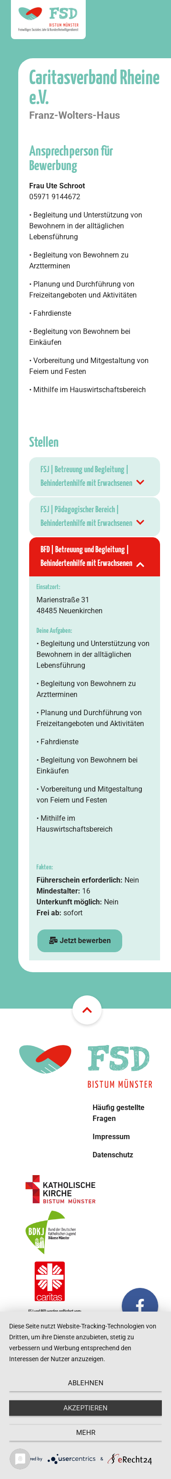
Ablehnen (86, 1383)
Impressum (111, 1136)
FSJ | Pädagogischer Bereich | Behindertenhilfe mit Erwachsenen (93, 517)
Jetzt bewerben (80, 940)
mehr (85, 1433)
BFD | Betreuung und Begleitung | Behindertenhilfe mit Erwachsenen (93, 557)
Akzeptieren (85, 1408)
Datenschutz (113, 1155)
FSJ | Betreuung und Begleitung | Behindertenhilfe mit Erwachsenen (93, 477)
